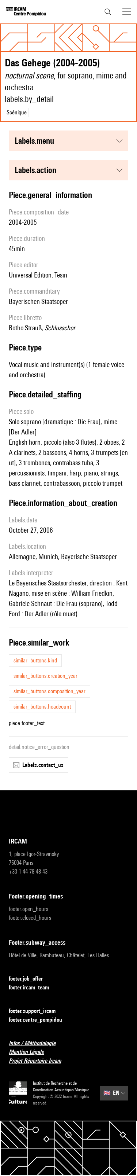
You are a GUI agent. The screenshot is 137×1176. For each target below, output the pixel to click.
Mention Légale (31, 1052)
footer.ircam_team (33, 988)
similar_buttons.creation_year (45, 675)
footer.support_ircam (36, 1011)
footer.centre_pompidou (40, 1020)
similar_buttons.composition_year (49, 691)
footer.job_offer (30, 979)
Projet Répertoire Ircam (39, 1061)
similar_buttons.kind (35, 660)
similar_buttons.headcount (42, 706)
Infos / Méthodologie (36, 1043)
